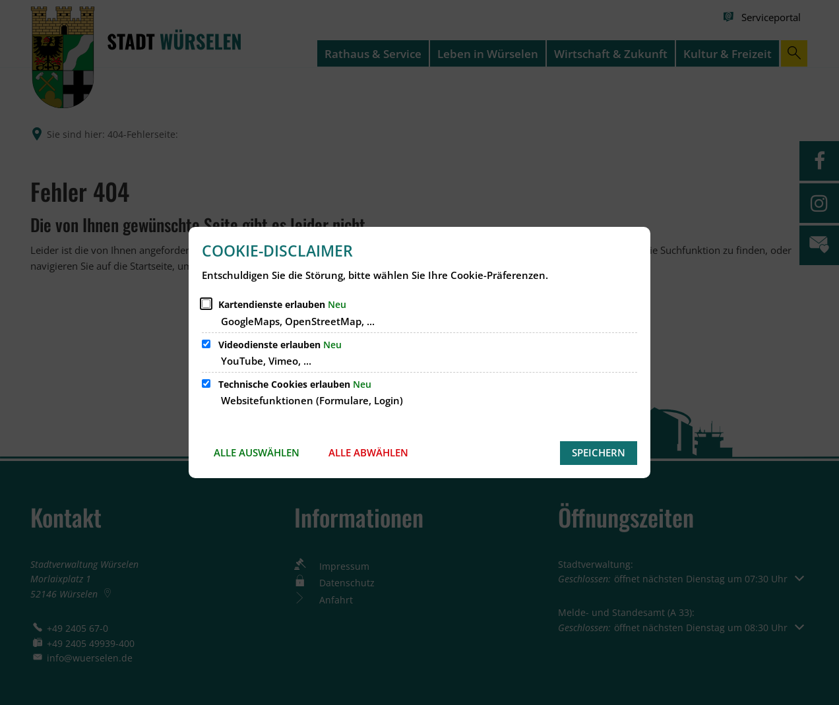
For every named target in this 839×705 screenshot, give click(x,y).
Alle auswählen (256, 452)
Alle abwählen (368, 452)
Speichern (598, 452)
